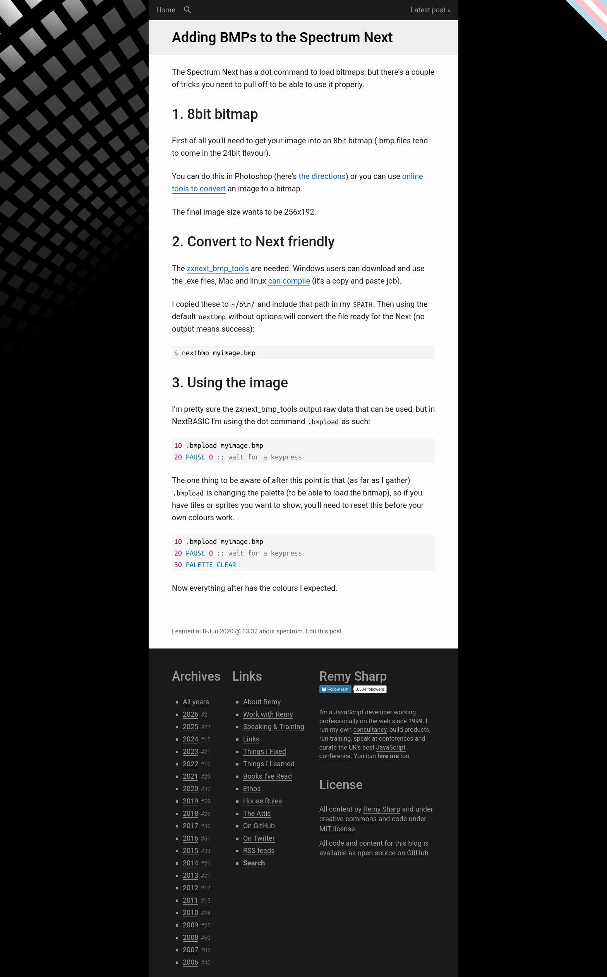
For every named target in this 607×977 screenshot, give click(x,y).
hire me (388, 756)
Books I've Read (267, 776)
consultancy (369, 729)
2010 (190, 912)
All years (196, 702)
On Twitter (259, 838)
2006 (190, 962)
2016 (190, 838)
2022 (190, 764)
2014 (190, 863)
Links (251, 739)
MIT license (337, 829)
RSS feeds (259, 850)
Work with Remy (268, 714)
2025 (190, 726)
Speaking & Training (273, 726)
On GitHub (259, 826)
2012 (190, 888)
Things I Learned (269, 764)
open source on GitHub (392, 853)
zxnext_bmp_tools (218, 268)
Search (187, 10)
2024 (190, 739)
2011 (190, 900)
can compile (289, 281)
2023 (190, 751)
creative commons (348, 819)
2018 (190, 813)
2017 (190, 826)
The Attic (257, 813)
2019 (190, 801)
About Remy (262, 702)
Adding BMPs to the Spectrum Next (282, 37)
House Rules (262, 801)
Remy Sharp (381, 809)
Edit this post (324, 631)
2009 (190, 925)
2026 (190, 714)
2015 (190, 850)
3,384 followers (370, 689)
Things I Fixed (264, 751)
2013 (190, 875)
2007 (190, 950)
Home (165, 10)
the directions (322, 176)
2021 (190, 776)
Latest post (428, 10)
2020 (190, 788)
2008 (190, 937)
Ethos (252, 788)
